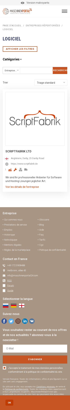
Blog (41, 224)
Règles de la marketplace (17, 250)
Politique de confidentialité (52, 250)
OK (9, 402)
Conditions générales (45, 387)
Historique (9, 234)
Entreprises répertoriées (43, 25)
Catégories (11, 59)
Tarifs (42, 239)
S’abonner (35, 359)
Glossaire (44, 219)
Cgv (41, 244)
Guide (10, 290)
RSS (9, 280)
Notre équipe (10, 239)
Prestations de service (15, 224)
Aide (41, 229)
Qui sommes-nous (13, 219)
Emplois (8, 229)
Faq (41, 234)
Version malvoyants (35, 2)
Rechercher (60, 70)
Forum (10, 285)
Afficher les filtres (20, 49)
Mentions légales (12, 244)
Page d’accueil (12, 25)
